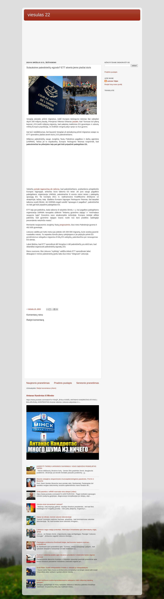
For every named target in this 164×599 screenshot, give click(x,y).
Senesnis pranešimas (87, 383)
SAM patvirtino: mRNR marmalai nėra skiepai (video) (56, 492)
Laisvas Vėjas (112, 81)
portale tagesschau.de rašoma (46, 189)
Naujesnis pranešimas (38, 383)
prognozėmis (65, 225)
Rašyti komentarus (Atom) (46, 388)
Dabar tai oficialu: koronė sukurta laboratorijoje (54, 517)
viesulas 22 (39, 14)
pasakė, (75, 122)
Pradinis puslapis (63, 383)
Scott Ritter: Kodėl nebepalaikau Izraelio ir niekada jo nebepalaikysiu (62, 568)
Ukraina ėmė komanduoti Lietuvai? (50, 504)
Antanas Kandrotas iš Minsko (40, 396)
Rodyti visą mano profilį (113, 84)
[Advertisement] (82, 41)
